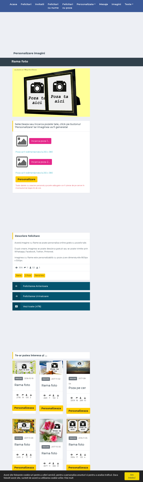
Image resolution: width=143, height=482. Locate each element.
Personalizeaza (24, 407)
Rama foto (22, 385)
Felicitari (26, 4)
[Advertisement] (71, 32)
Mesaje (103, 4)
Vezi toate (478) (26, 306)
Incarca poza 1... (40, 141)
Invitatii (39, 4)
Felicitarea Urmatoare (30, 296)
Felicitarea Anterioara (30, 286)
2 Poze (28, 275)
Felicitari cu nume (53, 6)
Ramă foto (39, 275)
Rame (18, 275)
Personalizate (85, 4)
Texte (128, 4)
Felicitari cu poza (67, 6)
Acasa (13, 4)
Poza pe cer (77, 388)
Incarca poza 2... (40, 161)
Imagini (116, 4)
